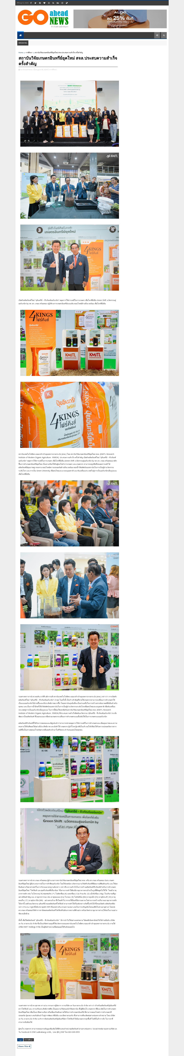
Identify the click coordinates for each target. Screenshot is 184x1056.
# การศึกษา (29, 1040)
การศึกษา (29, 52)
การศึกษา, (53, 69)
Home (21, 52)
